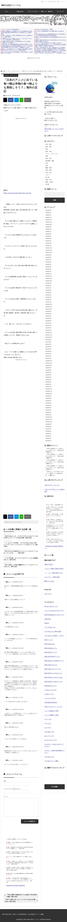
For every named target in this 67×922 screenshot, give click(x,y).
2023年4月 (48, 295)
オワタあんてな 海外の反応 (53, 631)
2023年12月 (48, 276)
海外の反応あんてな (50, 648)
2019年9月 (48, 396)
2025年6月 (48, 234)
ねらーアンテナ (49, 736)
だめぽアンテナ (49, 694)
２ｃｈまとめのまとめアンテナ (54, 610)
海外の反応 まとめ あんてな (53, 673)
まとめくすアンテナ (50, 740)
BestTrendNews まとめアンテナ (54, 614)
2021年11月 (48, 335)
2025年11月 (48, 222)
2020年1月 (48, 386)
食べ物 (47, 177)
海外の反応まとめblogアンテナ (54, 660)
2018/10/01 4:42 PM (17, 723)
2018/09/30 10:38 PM (17, 634)
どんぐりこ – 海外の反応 (52, 577)
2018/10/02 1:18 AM (17, 760)
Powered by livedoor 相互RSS (15, 885)
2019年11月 (48, 391)
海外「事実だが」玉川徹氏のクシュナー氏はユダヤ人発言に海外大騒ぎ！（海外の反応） (54, 521)
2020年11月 (48, 363)
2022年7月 (48, 316)
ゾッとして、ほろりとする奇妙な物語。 (10, 29)
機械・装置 (48, 167)
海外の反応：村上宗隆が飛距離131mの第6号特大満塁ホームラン (17, 44)
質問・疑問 (48, 170)
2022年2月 (48, 328)
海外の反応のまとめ (50, 665)
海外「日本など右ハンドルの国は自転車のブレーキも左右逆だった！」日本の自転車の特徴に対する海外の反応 (50, 34)
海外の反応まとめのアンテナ (53, 681)
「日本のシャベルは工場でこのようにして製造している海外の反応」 (54, 473)
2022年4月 (48, 323)
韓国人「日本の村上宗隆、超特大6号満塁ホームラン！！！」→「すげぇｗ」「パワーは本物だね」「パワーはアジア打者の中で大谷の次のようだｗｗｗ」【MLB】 (19, 880)
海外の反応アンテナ (50, 652)
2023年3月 (48, 297)
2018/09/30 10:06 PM (17, 622)
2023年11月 (48, 278)
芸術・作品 (48, 151)
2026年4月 (48, 210)
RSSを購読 (52, 1)
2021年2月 (48, 356)
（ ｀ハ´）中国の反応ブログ (53, 573)
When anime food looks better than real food (17, 193)
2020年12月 (48, 360)
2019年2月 (48, 412)
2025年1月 (48, 245)
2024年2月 (48, 271)
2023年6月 (48, 290)
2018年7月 (48, 429)
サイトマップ (61, 1)
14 (19, 522)
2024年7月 (48, 259)
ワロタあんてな (49, 757)
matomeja (47, 619)
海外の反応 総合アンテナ (52, 656)
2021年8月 (48, 342)
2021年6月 (48, 346)
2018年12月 (48, 417)
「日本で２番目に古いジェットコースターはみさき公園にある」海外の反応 (20, 900)
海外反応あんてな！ (50, 685)
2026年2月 (48, 215)
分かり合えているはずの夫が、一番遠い (43, 29)
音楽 (46, 165)
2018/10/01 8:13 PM (17, 734)
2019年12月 (48, 389)
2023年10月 (48, 281)
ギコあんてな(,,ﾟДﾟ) (50, 690)
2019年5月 (48, 405)
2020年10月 (48, 365)
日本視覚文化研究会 (50, 702)
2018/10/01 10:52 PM (17, 746)
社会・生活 (48, 172)
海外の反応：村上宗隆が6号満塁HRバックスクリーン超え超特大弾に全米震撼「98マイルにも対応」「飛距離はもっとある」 (50, 51)
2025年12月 (48, 219)
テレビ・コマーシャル (12, 522)
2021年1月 (48, 358)
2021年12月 (48, 332)
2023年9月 (48, 283)
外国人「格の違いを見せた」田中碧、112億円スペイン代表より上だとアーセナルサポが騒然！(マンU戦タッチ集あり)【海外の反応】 (20, 869)
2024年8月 (48, 257)
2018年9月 (48, 424)
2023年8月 (48, 285)
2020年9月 (48, 367)
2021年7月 (48, 344)
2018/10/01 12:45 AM (17, 648)
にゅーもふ (47, 723)
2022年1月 (48, 330)
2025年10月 (48, 224)
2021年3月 (48, 353)
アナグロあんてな (50, 627)
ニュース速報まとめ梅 (51, 711)
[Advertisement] (33, 63)
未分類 (47, 184)
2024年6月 (48, 262)
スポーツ (47, 175)
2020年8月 (48, 370)
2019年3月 (48, 410)
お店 (46, 163)
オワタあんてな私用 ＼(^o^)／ (54, 635)
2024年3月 (48, 269)
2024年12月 (48, 248)
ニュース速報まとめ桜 (51, 715)
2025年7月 (48, 231)
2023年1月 (48, 302)
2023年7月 (48, 288)
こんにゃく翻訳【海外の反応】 (54, 568)
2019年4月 (48, 407)
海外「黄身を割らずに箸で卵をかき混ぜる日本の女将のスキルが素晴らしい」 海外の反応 (19, 848)
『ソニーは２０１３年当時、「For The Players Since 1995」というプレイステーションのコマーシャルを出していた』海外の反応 (21, 544)
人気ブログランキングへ (52, 485)
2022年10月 (48, 309)
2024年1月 (48, 273)
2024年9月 (48, 255)
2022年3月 (48, 325)
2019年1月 (48, 414)
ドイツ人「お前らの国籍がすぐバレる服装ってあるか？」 (49, 43)
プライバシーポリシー (33, 11)
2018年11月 (48, 419)
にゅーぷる (47, 719)
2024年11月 (48, 250)
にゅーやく (47, 727)
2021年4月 (48, 351)
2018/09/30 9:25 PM (17, 607)
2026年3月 (48, 212)
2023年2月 (48, 299)
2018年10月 (48, 422)
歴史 (46, 149)
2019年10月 (48, 393)
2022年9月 (48, 311)
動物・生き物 (49, 182)
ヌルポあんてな (49, 731)
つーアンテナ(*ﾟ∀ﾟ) (50, 698)
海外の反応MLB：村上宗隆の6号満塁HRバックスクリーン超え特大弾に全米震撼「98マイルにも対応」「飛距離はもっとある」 (17, 46)
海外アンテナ (48, 640)
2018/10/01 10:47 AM (17, 709)
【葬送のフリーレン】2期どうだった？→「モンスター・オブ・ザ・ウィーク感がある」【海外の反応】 (16, 39)
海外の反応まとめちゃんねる (53, 677)
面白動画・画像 (49, 160)
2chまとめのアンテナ (51, 606)
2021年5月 (48, 349)
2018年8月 (48, 426)
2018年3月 (48, 438)
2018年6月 (48, 431)
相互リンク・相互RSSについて (47, 13)
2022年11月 (48, 306)
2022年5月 (48, 320)
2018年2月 (48, 440)
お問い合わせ (20, 11)
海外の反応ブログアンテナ (52, 669)
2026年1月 (48, 217)
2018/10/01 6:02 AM (17, 677)
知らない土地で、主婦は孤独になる (54, 504)
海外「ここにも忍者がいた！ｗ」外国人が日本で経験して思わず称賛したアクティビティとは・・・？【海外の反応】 (16, 49)
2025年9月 (48, 226)
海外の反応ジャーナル (12, 5)
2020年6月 (48, 375)
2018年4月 (48, 436)
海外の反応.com (49, 644)
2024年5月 (48, 264)
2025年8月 (48, 229)
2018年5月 (48, 433)
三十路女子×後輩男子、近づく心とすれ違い (16, 839)
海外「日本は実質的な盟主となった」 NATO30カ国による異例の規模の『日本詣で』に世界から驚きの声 (50, 45)
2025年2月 (48, 243)
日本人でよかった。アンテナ (53, 706)
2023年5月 (48, 292)
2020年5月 (48, 377)
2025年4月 (48, 238)
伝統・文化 (48, 179)
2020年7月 (48, 372)
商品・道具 (48, 146)
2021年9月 (48, 339)
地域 (46, 156)
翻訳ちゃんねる (49, 581)
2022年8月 (48, 313)
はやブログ (47, 594)
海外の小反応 (48, 564)
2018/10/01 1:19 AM (17, 661)
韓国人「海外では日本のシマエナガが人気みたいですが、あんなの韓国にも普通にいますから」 (19, 852)
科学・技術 (48, 144)
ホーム (44, 1)
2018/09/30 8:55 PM (17, 595)
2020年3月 (48, 382)
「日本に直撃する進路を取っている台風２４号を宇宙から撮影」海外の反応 (21, 895)
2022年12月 (48, 304)
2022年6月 (48, 318)
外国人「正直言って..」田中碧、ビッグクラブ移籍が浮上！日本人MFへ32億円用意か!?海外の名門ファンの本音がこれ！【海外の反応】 (16, 32)
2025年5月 (48, 236)
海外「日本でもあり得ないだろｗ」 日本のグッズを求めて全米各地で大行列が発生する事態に (54, 541)
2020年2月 (48, 384)
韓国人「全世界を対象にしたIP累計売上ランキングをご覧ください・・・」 (54, 516)
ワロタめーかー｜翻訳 (51, 761)
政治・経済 (48, 158)
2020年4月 (48, 379)
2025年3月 (48, 241)
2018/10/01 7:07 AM (17, 697)
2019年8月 (48, 398)
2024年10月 (48, 252)
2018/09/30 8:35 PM (17, 582)
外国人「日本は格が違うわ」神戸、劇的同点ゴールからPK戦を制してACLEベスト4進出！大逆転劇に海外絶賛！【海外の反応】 (49, 48)
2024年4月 (48, 266)
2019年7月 (48, 400)
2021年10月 (48, 337)
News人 (46, 623)
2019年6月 (48, 403)
